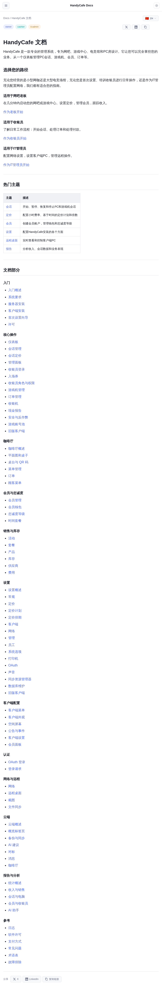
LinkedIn (31, 979)
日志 (11, 928)
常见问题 (14, 948)
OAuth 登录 (16, 762)
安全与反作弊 (18, 417)
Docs (6, 18)
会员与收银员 (18, 903)
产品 (11, 552)
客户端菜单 (16, 710)
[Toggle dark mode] (157, 5)
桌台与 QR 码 (18, 462)
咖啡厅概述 (16, 448)
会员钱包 (14, 507)
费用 (11, 572)
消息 (11, 858)
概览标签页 (16, 831)
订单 (11, 476)
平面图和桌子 (18, 455)
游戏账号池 (16, 424)
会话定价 (14, 355)
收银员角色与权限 (21, 383)
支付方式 (14, 941)
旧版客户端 (16, 431)
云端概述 (14, 824)
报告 (9, 248)
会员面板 (14, 744)
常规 (11, 596)
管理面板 (14, 362)
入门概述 (14, 290)
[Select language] (151, 18)
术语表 (13, 955)
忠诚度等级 (16, 514)
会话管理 (14, 348)
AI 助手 (13, 910)
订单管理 (14, 396)
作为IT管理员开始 (16, 165)
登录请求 (14, 769)
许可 (11, 324)
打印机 (13, 658)
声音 (11, 672)
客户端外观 (16, 717)
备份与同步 (16, 838)
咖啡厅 (13, 865)
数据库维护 (16, 686)
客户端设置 (16, 737)
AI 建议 (13, 845)
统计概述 (14, 883)
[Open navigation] (6, 5)
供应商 (13, 565)
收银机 (13, 403)
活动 (11, 538)
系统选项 (14, 651)
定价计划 (14, 610)
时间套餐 (14, 520)
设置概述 (14, 590)
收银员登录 (16, 369)
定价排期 (14, 617)
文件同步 (14, 807)
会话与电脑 (16, 896)
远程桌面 (12, 240)
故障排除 (14, 962)
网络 (11, 631)
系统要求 (14, 297)
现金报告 (14, 410)
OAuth (13, 665)
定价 (9, 215)
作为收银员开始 (14, 138)
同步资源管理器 (19, 679)
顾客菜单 (14, 483)
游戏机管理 (16, 390)
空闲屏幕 (14, 724)
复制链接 (52, 979)
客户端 (13, 624)
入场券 (13, 376)
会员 (9, 223)
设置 (9, 232)
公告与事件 (16, 731)
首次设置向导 (18, 317)
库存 (11, 558)
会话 (9, 206)
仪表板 (13, 342)
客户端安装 (16, 310)
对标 (11, 851)
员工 (11, 645)
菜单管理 (14, 469)
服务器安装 (16, 304)
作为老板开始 (13, 112)
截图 (11, 800)
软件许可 (14, 934)
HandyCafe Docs (81, 5)
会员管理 (14, 500)
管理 (11, 638)
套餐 (11, 545)
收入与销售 (16, 890)
